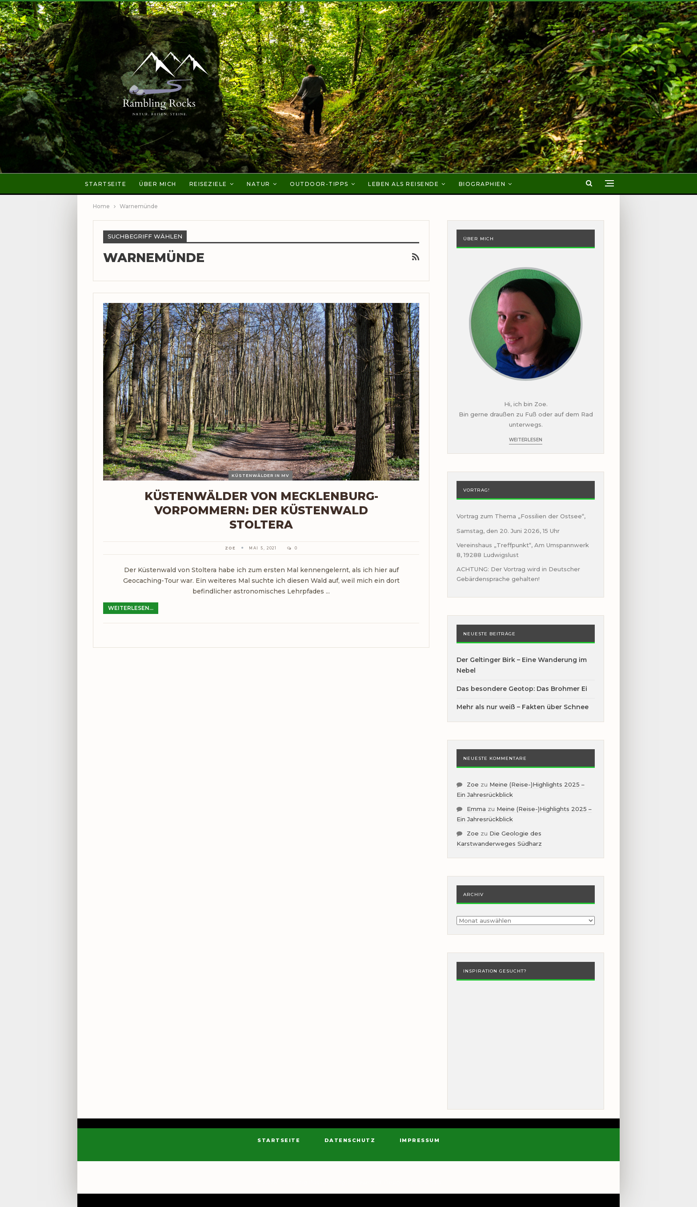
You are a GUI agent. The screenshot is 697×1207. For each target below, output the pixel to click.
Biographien (482, 184)
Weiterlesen (525, 440)
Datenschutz (350, 1140)
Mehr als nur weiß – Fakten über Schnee (523, 707)
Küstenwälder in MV (260, 475)
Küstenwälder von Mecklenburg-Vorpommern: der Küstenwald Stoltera (261, 510)
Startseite (105, 184)
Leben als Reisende (403, 184)
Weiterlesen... (130, 608)
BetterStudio (423, 1182)
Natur (258, 184)
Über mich (157, 184)
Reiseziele (208, 184)
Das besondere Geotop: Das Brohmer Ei (522, 689)
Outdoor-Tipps (319, 184)
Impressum (420, 1140)
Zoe (473, 784)
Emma (476, 808)
